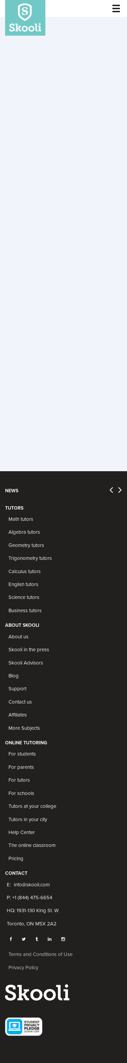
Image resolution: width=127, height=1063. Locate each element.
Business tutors (25, 610)
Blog (13, 676)
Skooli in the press (28, 649)
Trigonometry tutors (30, 558)
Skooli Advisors (25, 663)
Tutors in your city (27, 819)
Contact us (20, 702)
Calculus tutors (24, 571)
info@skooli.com (32, 885)
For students (22, 754)
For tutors (19, 780)
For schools (21, 793)
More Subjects (24, 728)
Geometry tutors (26, 545)
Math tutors (20, 519)
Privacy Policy (23, 967)
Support (17, 689)
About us (18, 637)
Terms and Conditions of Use (40, 954)
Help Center (21, 832)
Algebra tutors (24, 532)
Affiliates (17, 715)
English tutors (23, 584)
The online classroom (32, 845)
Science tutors (23, 597)
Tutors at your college (32, 806)
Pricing (15, 858)
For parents (21, 767)
